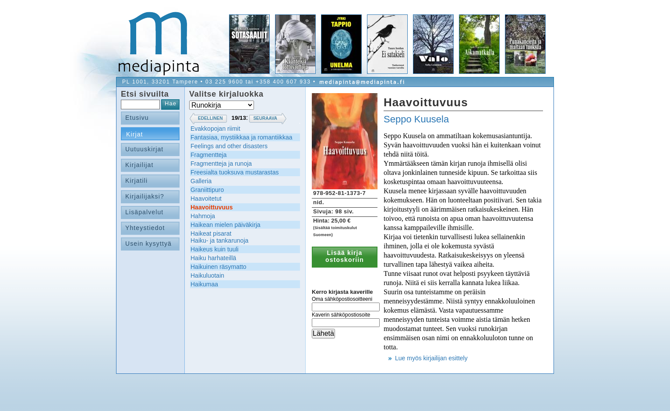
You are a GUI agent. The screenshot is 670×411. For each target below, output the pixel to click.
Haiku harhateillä (213, 257)
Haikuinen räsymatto (218, 266)
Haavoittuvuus (211, 207)
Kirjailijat (139, 164)
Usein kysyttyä (148, 243)
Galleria (201, 181)
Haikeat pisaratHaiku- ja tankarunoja (219, 237)
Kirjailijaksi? (144, 196)
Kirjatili (136, 180)
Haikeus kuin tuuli (214, 249)
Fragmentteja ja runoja (221, 163)
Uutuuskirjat (144, 149)
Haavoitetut (206, 198)
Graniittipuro (207, 189)
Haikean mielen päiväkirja (225, 224)
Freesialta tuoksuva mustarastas (234, 172)
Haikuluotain (207, 275)
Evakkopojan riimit (215, 128)
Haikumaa (204, 284)
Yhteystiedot (145, 227)
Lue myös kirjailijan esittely (431, 358)
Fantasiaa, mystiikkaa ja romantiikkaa (241, 137)
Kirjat (134, 134)
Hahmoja (202, 215)
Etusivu (137, 117)
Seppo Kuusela (416, 119)
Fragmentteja (208, 154)
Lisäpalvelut (144, 212)
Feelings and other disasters (229, 146)
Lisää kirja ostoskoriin (344, 256)
